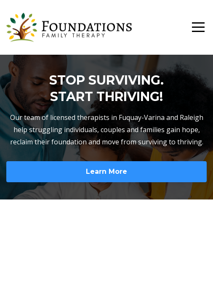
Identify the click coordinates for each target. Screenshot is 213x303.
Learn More (106, 171)
